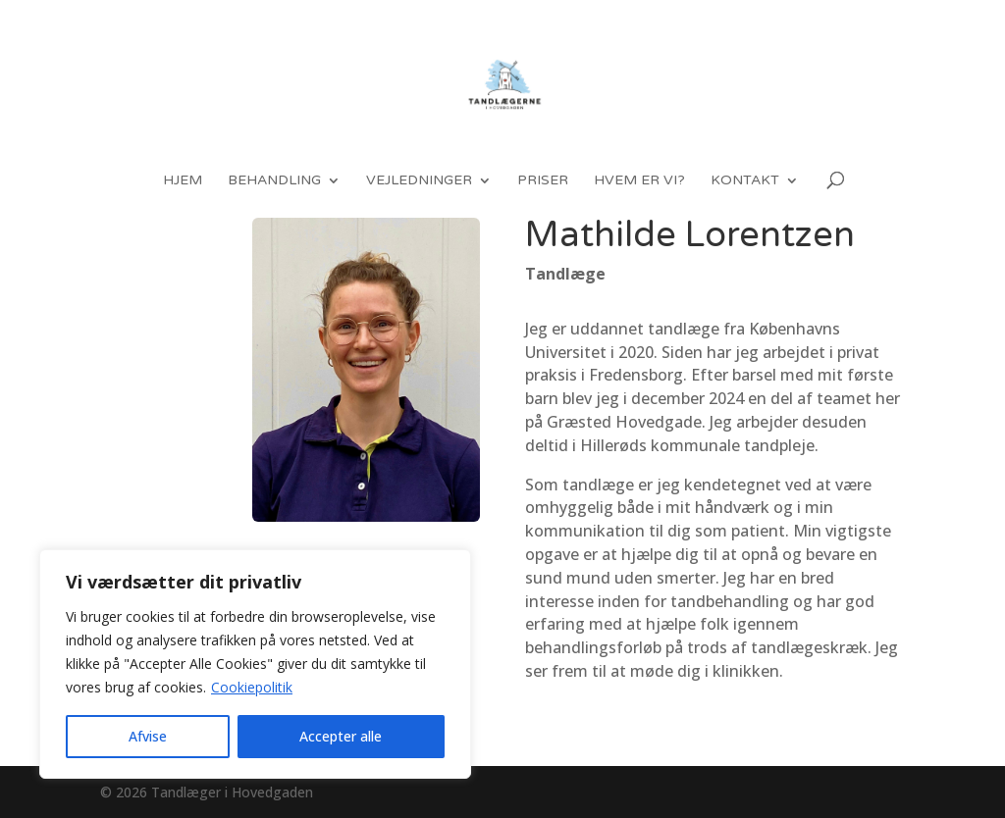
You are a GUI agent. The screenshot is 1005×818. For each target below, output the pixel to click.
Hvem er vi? (639, 181)
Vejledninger (419, 181)
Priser (542, 181)
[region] (255, 664)
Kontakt (745, 181)
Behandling (274, 181)
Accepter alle (340, 736)
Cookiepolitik (251, 687)
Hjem (182, 181)
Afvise (148, 736)
